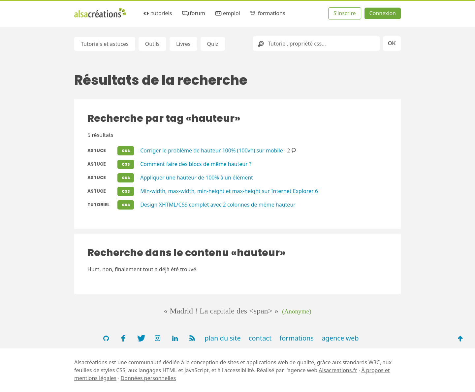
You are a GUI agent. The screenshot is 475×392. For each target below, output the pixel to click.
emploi (227, 13)
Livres (183, 44)
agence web (340, 338)
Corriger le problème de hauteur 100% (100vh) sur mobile (211, 150)
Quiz (212, 44)
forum (193, 13)
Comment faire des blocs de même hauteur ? (195, 163)
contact (260, 338)
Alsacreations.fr (338, 370)
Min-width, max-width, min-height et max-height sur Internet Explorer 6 (229, 190)
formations (267, 13)
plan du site (222, 338)
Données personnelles (148, 378)
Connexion (382, 13)
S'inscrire (344, 13)
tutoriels (157, 13)
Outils (152, 44)
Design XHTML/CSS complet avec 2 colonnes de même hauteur (218, 204)
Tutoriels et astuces (105, 44)
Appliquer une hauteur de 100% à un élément (196, 177)
